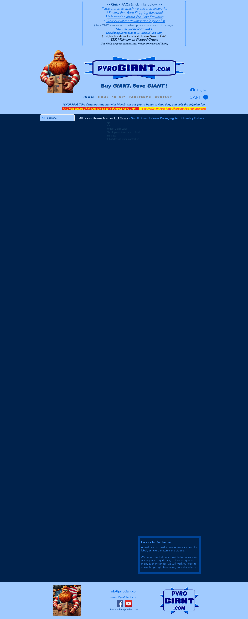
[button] (199, 97)
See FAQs (148, 108)
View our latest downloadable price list (135, 21)
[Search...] (57, 118)
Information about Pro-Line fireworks (135, 17)
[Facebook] (120, 603)
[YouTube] (128, 603)
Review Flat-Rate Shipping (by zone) (135, 13)
